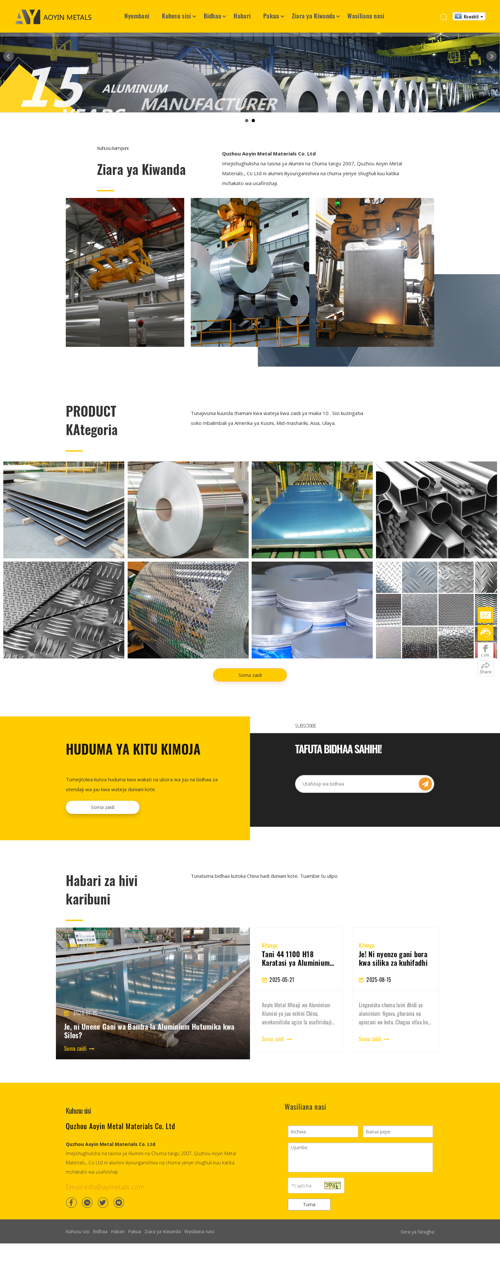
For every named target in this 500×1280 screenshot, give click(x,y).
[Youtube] (118, 1270)
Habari (242, 15)
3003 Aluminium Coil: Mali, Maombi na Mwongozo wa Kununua (296, 1026)
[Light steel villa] (375, 340)
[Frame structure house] (250, 340)
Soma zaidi (250, 743)
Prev (8, 90)
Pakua (271, 15)
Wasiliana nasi (365, 15)
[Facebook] (71, 1270)
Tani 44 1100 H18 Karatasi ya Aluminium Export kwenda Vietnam (394, 1026)
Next (491, 90)
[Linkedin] (87, 1270)
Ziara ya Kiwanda (313, 15)
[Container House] (125, 340)
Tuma (309, 1272)
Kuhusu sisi (176, 15)
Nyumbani (136, 15)
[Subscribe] (425, 852)
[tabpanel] (298, 1058)
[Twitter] (103, 1270)
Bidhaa (212, 15)
